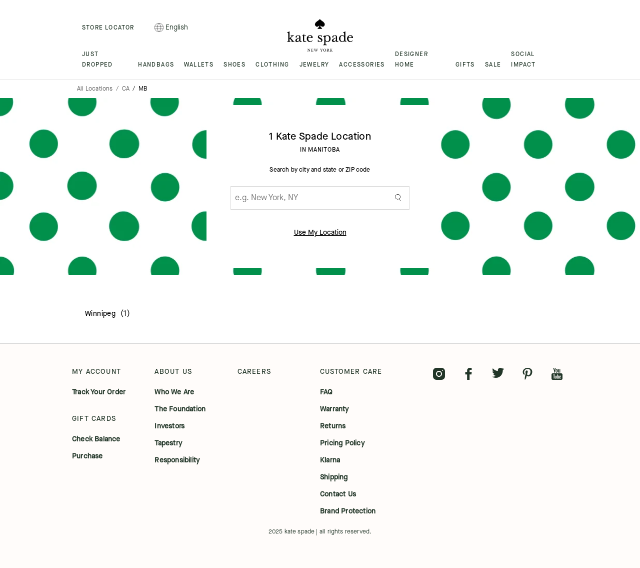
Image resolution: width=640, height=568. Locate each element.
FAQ (326, 392)
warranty (334, 409)
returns (333, 426)
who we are (174, 392)
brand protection (348, 511)
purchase (87, 456)
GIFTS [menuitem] (465, 65)
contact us (338, 494)
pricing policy (342, 443)
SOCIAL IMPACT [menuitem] (523, 59)
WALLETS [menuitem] (199, 65)
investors (169, 426)
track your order (99, 392)
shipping (334, 477)
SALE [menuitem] (493, 65)
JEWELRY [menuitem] (315, 65)
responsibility (177, 460)
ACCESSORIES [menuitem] (361, 65)
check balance (96, 439)
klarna (330, 460)
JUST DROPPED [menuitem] (97, 59)
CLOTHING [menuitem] (272, 65)
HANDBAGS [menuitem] (156, 65)
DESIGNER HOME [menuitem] (411, 59)
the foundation (180, 409)
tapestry (168, 443)
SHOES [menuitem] (235, 65)
